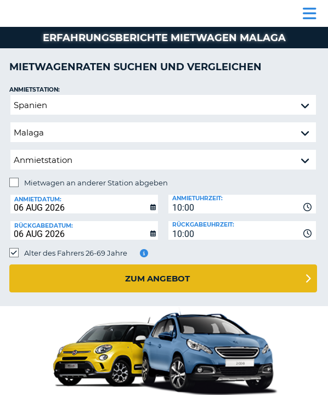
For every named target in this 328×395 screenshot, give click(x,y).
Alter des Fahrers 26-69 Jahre (75, 253)
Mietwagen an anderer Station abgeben (96, 182)
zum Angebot (157, 278)
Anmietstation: (34, 89)
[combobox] (242, 204)
